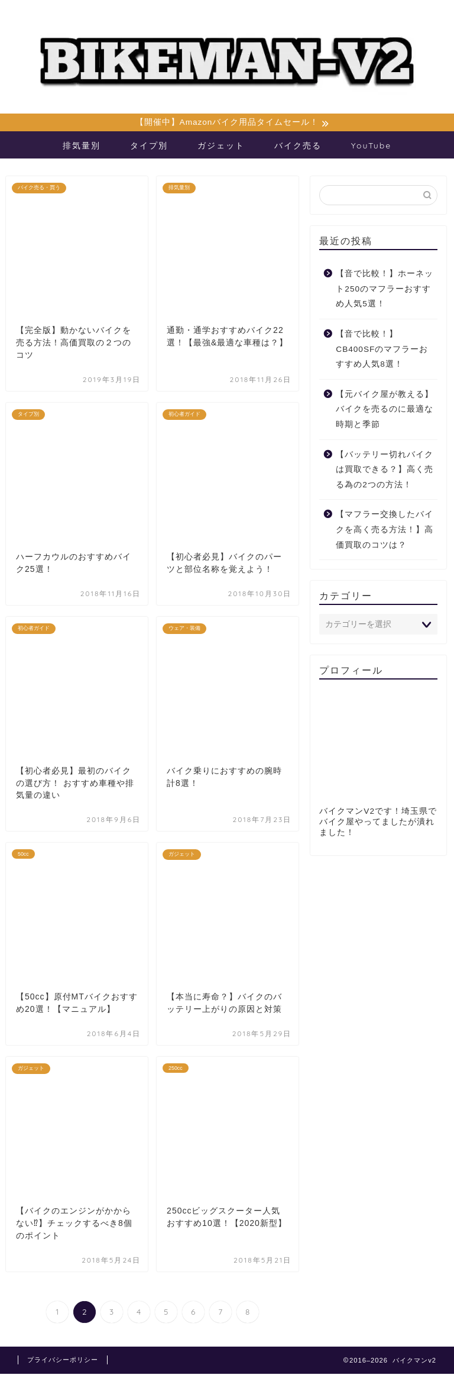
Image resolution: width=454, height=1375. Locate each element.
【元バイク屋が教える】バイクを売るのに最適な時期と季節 (384, 411)
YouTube (371, 147)
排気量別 (81, 147)
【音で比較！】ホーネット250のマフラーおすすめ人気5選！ (384, 290)
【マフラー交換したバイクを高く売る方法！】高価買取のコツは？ (384, 531)
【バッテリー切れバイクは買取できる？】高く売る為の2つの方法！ (384, 470)
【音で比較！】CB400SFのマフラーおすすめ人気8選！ (382, 350)
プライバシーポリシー (62, 1360)
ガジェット (221, 147)
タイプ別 (149, 147)
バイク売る (298, 147)
